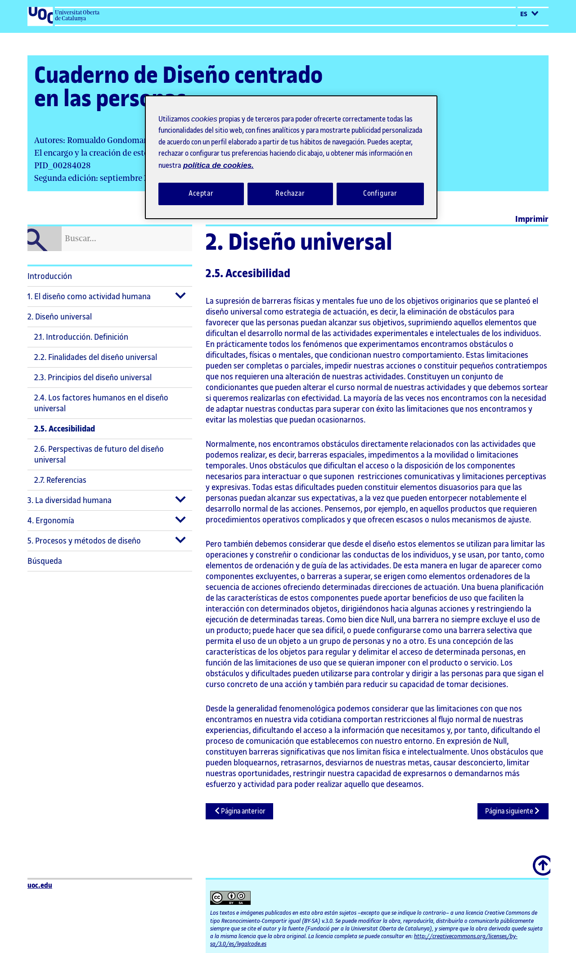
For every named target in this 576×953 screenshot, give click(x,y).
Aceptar (201, 194)
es (529, 14)
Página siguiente (513, 811)
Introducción (49, 276)
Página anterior (239, 811)
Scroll (542, 860)
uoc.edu (39, 886)
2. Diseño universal (59, 316)
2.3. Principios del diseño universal (93, 377)
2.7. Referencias (60, 480)
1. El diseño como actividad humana (89, 296)
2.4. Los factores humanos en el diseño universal (101, 403)
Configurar (380, 194)
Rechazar (290, 194)
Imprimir (532, 219)
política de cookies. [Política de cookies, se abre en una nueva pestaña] (218, 165)
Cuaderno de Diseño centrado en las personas (178, 87)
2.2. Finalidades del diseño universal (95, 357)
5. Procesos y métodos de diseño (84, 540)
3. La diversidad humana (69, 500)
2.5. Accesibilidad (64, 428)
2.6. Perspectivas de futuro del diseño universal (99, 454)
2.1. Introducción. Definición (81, 337)
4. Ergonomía (50, 520)
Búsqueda (44, 561)
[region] (291, 157)
